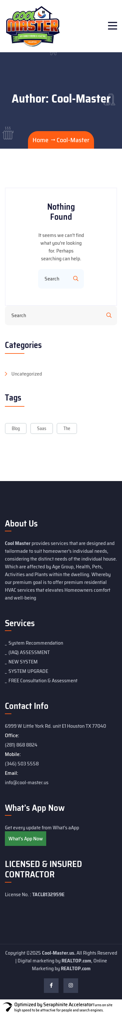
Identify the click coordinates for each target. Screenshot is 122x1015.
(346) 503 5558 (22, 764)
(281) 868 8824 (21, 745)
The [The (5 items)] (66, 428)
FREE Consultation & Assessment (42, 680)
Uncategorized (26, 374)
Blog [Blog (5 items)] (16, 428)
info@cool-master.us (26, 782)
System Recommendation (35, 643)
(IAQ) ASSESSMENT (29, 652)
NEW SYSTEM (23, 662)
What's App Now (25, 839)
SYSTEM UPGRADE (28, 671)
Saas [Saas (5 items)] (41, 428)
